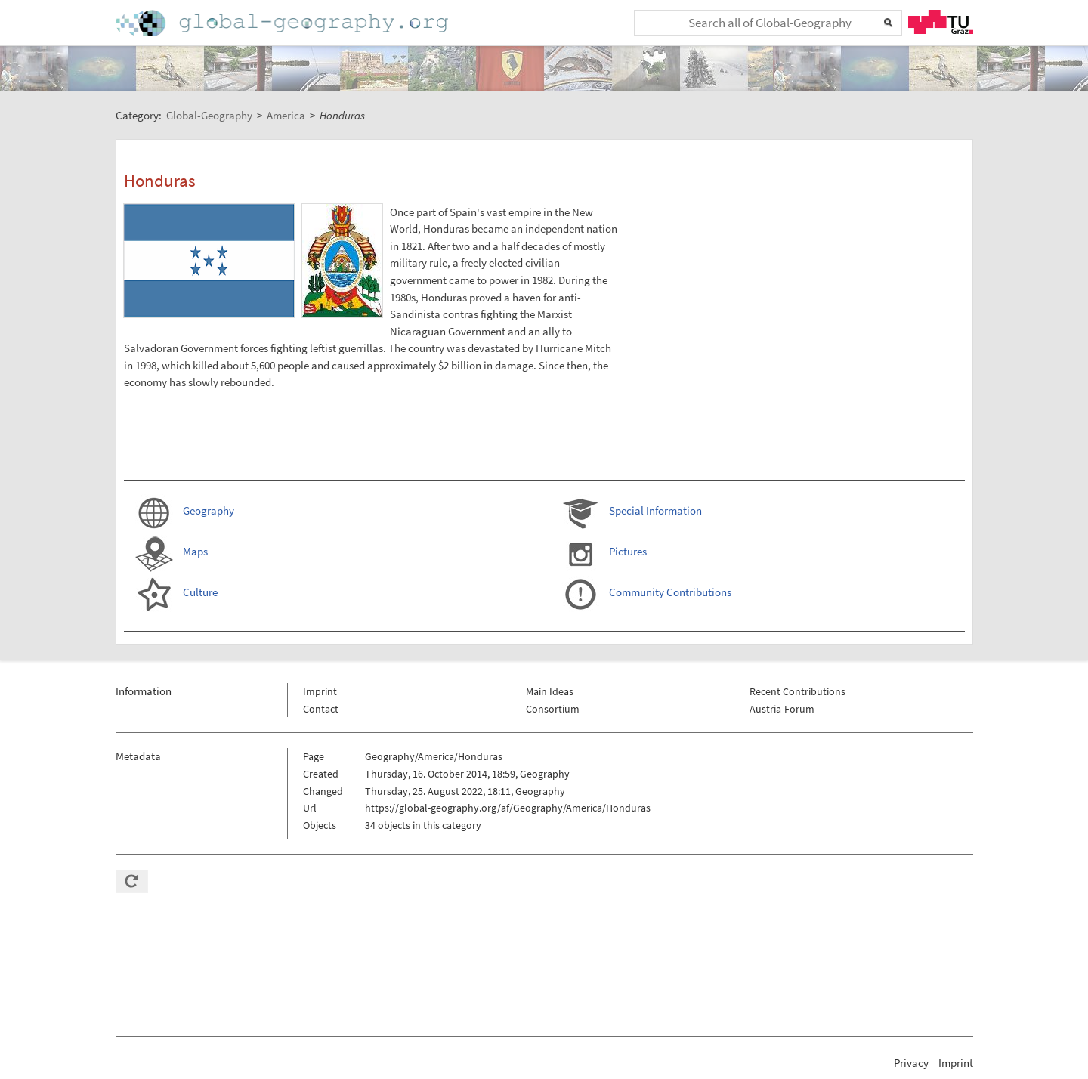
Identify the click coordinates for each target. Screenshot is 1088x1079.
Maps (195, 551)
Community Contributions (670, 592)
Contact (320, 709)
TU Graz (940, 22)
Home (283, 23)
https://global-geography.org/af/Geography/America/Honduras (508, 808)
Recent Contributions (797, 691)
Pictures (628, 551)
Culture (200, 592)
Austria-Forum (782, 709)
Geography (208, 510)
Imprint (320, 691)
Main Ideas (549, 691)
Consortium (553, 709)
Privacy (911, 1063)
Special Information (655, 510)
